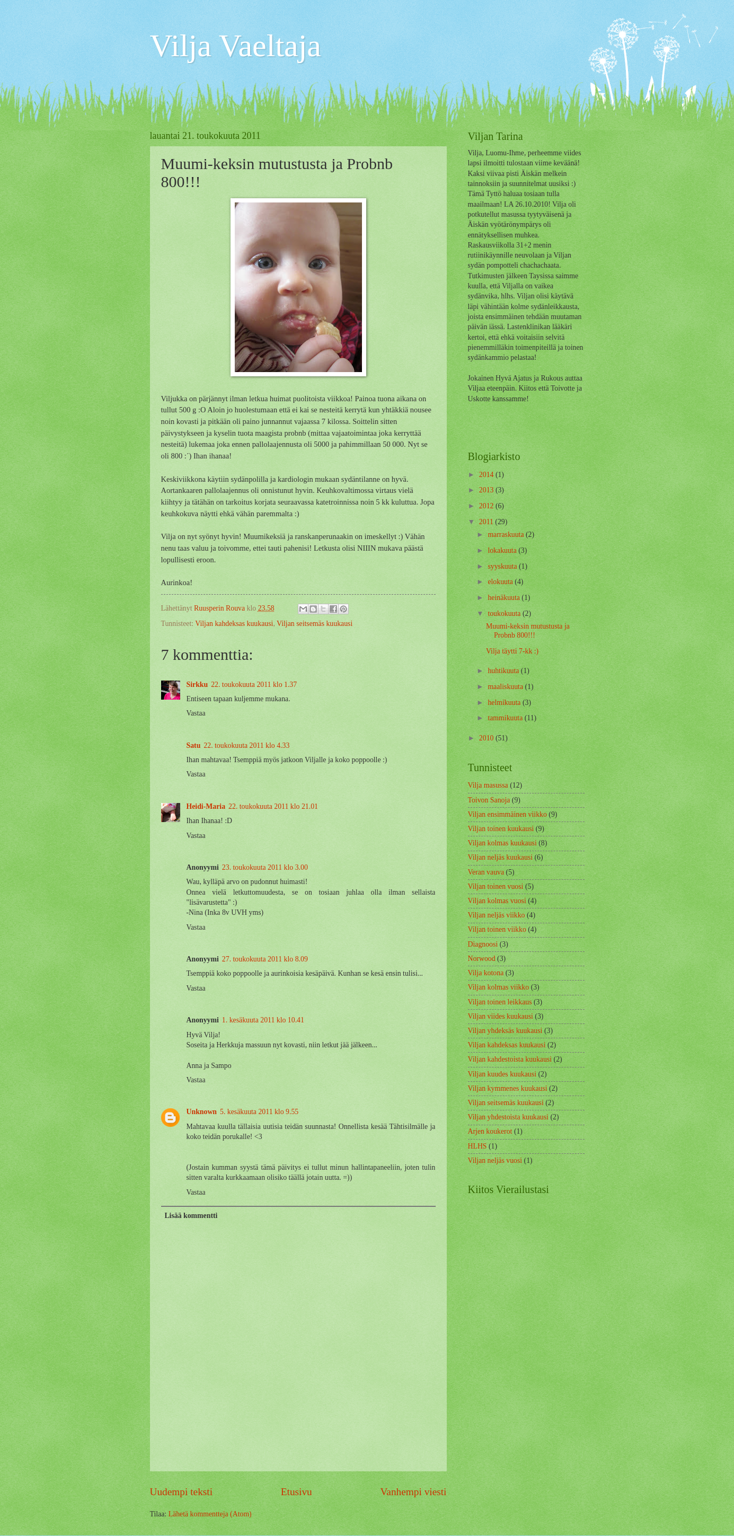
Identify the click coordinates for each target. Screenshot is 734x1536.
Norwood (482, 959)
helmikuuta (505, 703)
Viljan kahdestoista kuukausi (510, 1059)
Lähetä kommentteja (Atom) (210, 1514)
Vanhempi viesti (414, 1491)
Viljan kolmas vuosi (497, 901)
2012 (487, 506)
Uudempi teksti (181, 1491)
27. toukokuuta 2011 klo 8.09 (265, 959)
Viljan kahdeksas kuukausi (234, 624)
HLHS (477, 1146)
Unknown (202, 1112)
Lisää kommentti (190, 1216)
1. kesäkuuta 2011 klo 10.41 (263, 1020)
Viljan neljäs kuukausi (500, 857)
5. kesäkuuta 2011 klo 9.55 (259, 1112)
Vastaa (196, 713)
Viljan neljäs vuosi (495, 1160)
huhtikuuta (504, 671)
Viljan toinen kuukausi (501, 829)
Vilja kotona (486, 973)
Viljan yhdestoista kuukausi (508, 1117)
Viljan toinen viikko (497, 929)
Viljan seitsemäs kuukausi (314, 624)
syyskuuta (503, 566)
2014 (487, 475)
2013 (487, 490)
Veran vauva (486, 872)
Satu (194, 745)
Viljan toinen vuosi (496, 886)
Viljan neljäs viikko (496, 915)
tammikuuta (506, 718)
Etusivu (296, 1491)
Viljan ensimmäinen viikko (507, 814)
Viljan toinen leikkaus (500, 1002)
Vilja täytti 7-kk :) (512, 651)
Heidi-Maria (206, 806)
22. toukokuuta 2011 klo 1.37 (254, 684)
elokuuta (501, 582)
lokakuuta (503, 550)
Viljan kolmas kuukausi (502, 843)
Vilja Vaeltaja (236, 45)
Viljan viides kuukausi (500, 1016)
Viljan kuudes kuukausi (502, 1074)
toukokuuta (505, 613)
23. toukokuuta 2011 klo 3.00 (265, 867)
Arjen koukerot (490, 1131)
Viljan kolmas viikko (498, 987)
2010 (487, 738)
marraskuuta (507, 535)
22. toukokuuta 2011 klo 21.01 (273, 806)
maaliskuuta (506, 687)
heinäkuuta (504, 598)
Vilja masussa (488, 785)
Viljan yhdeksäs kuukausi (505, 1031)
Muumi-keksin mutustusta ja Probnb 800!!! (528, 630)
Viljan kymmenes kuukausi (507, 1088)
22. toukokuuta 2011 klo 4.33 (246, 745)
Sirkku (197, 684)
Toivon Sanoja (489, 800)
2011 (487, 522)
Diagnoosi (483, 944)
